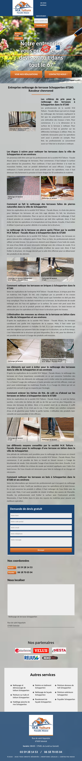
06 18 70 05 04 (31, 38)
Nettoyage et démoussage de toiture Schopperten (21, 688)
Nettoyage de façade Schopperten (43, 693)
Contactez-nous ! (58, 74)
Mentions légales (49, 757)
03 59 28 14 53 (31, 33)
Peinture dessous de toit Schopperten (65, 686)
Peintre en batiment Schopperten (43, 686)
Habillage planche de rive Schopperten (21, 703)
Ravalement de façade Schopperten (43, 700)
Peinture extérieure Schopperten (65, 693)
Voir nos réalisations (26, 74)
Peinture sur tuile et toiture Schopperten (21, 696)
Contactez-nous (67, 757)
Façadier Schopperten (66, 699)
